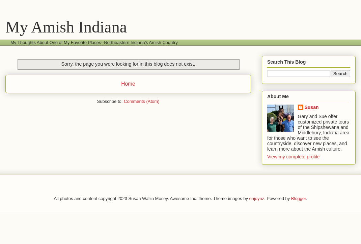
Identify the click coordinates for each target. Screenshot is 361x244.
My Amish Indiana (66, 27)
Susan (312, 107)
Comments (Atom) (141, 101)
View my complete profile (293, 156)
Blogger (298, 198)
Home (128, 84)
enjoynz (257, 198)
